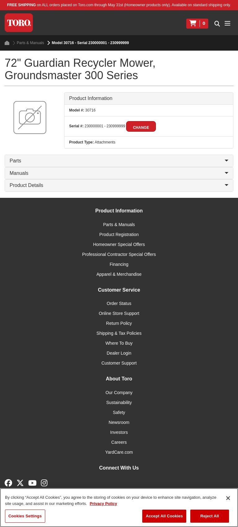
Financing (119, 264)
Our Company (118, 392)
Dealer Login (119, 353)
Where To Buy (119, 343)
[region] (119, 507)
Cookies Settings (25, 516)
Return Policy (119, 323)
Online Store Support (119, 313)
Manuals (119, 173)
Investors (119, 432)
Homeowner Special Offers (119, 244)
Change (141, 127)
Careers (119, 442)
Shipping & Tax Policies (118, 333)
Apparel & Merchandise (119, 274)
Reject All (209, 516)
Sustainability (119, 402)
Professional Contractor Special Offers (119, 254)
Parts (119, 160)
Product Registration (119, 234)
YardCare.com (119, 452)
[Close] (228, 498)
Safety (119, 412)
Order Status (119, 303)
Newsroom (119, 422)
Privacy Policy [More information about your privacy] (103, 503)
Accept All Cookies (164, 516)
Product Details (119, 185)
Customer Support (119, 363)
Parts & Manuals (28, 43)
